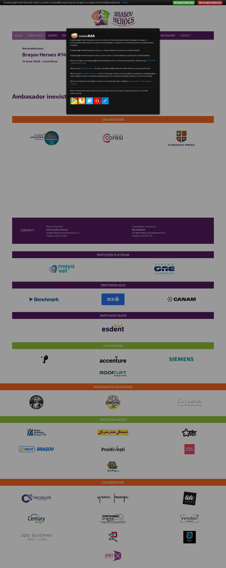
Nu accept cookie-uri (210, 2)
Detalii (125, 2)
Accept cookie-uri (183, 2)
